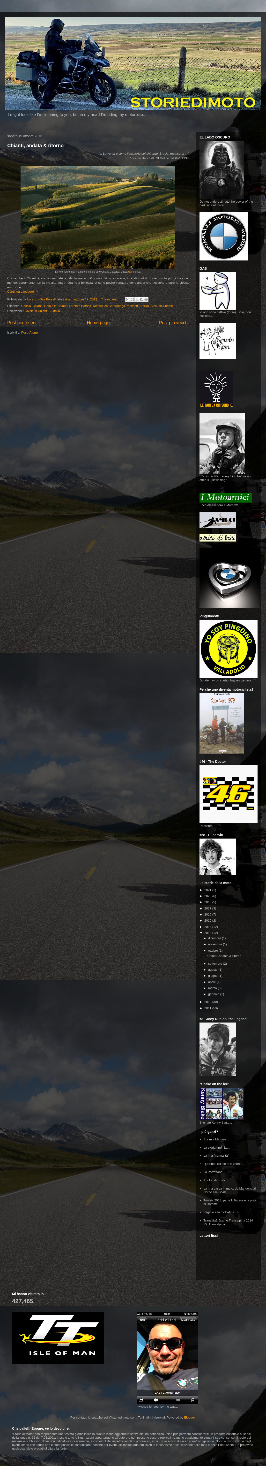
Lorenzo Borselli (80, 306)
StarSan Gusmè (162, 306)
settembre (215, 963)
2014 (208, 927)
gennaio (214, 994)
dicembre (215, 938)
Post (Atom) (29, 332)
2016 (208, 914)
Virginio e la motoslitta (218, 1212)
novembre (215, 944)
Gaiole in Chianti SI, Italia (42, 311)
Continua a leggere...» (22, 291)
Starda (144, 306)
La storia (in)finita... (216, 1147)
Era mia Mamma (214, 1139)
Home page (98, 322)
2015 (208, 920)
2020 (208, 896)
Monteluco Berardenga (109, 306)
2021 (208, 890)
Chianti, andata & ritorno (35, 145)
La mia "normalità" (216, 1155)
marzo (213, 988)
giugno (213, 975)
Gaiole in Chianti (55, 306)
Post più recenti (22, 322)
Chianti (37, 306)
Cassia (26, 306)
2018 (208, 902)
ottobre (213, 950)
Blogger (189, 1417)
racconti (132, 306)
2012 (208, 1002)
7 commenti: (110, 299)
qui (130, 271)
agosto (213, 969)
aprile (212, 982)
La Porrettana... (214, 1172)
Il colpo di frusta (214, 1180)
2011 (208, 1008)
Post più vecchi (174, 322)
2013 (208, 933)
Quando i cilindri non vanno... (223, 1164)
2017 (208, 908)
